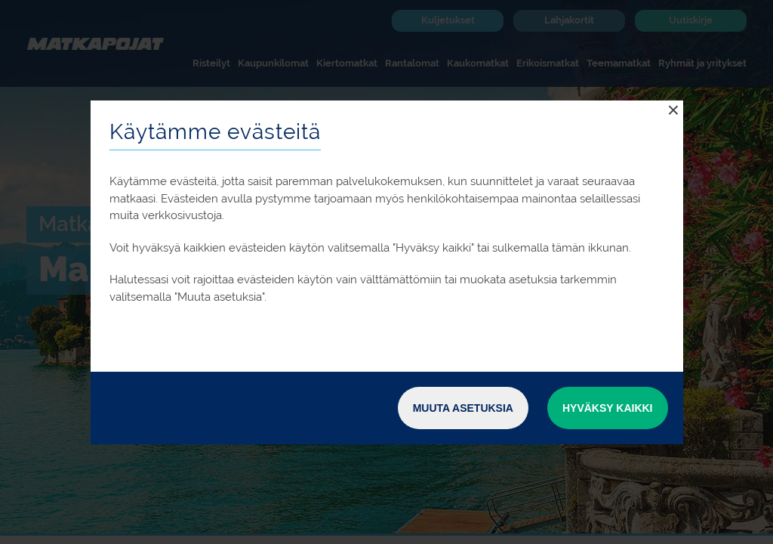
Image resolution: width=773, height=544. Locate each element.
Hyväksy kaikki (607, 408)
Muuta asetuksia (463, 408)
